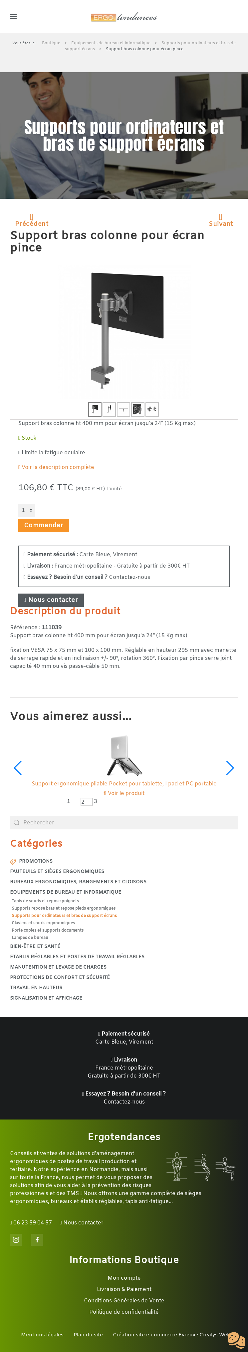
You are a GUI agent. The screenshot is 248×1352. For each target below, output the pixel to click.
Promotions (31, 861)
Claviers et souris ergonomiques (43, 923)
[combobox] (124, 822)
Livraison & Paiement (124, 1289)
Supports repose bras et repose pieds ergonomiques (64, 908)
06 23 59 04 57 (31, 1222)
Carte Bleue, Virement (80, 554)
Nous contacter (51, 600)
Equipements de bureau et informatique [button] (65, 892)
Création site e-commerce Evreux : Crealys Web (171, 1335)
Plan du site (88, 1335)
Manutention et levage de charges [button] (58, 967)
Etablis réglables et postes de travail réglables (77, 957)
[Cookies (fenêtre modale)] (236, 1340)
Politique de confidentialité (124, 1312)
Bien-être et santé (35, 947)
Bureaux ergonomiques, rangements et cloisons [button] (78, 882)
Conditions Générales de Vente (124, 1300)
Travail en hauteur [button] (36, 988)
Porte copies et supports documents (48, 930)
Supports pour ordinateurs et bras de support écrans (64, 916)
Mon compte (124, 1278)
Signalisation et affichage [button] (46, 998)
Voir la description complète (56, 467)
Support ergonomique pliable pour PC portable (124, 783)
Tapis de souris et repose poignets (45, 901)
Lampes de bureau (30, 938)
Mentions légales (42, 1335)
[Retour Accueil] (124, 16)
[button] (13, 16)
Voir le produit (124, 793)
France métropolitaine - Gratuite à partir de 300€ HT (107, 566)
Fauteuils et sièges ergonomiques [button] (57, 872)
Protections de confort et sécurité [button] (60, 978)
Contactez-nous (87, 577)
